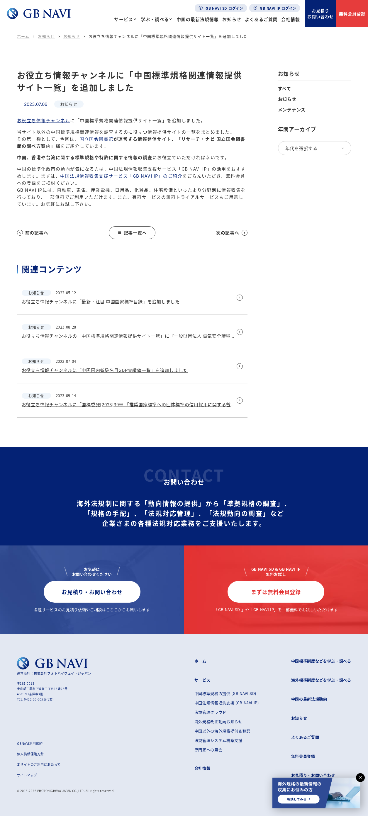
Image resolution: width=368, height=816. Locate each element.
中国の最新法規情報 (198, 19)
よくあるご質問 (261, 19)
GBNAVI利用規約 (30, 743)
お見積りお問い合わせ (320, 13)
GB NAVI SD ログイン (220, 8)
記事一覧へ (132, 232)
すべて (284, 88)
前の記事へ (32, 232)
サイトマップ (27, 775)
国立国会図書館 (96, 139)
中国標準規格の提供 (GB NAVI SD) (225, 693)
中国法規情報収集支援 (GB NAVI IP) (226, 702)
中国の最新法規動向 (309, 699)
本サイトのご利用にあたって (39, 764)
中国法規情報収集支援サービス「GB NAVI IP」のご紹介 (121, 176)
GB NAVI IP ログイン (275, 8)
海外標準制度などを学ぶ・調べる (321, 680)
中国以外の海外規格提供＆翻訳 (222, 731)
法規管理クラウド (210, 712)
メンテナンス (292, 110)
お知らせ (231, 19)
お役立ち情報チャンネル (43, 120)
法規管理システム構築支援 (218, 740)
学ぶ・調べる (155, 19)
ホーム (23, 36)
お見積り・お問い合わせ (92, 592)
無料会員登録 (352, 13)
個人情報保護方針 (30, 754)
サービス (123, 19)
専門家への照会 (208, 749)
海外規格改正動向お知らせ (218, 721)
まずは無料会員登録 (276, 592)
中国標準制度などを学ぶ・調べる (321, 661)
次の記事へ (231, 232)
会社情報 (290, 19)
